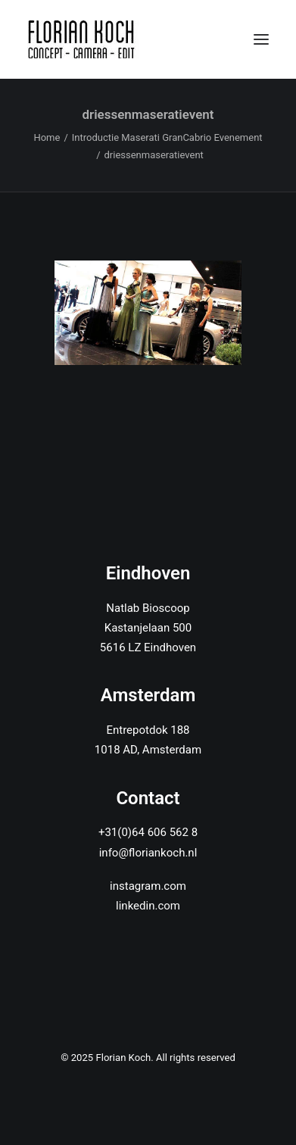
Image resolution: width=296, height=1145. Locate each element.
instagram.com (148, 886)
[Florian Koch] (83, 39)
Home (46, 137)
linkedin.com (148, 906)
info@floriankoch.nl (148, 853)
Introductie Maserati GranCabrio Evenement (167, 137)
